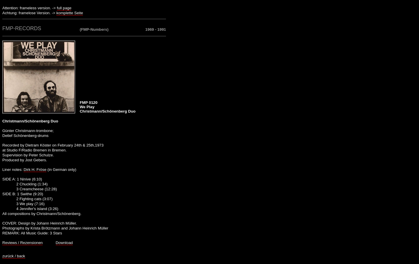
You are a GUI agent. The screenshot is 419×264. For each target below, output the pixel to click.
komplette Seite (69, 13)
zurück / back (13, 256)
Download (64, 243)
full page (64, 8)
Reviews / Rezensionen (22, 243)
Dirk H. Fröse (35, 169)
